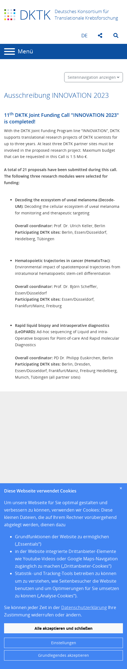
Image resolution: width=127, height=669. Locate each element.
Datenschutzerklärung (84, 607)
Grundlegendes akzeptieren (63, 655)
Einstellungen (63, 642)
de (84, 35)
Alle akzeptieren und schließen (63, 628)
